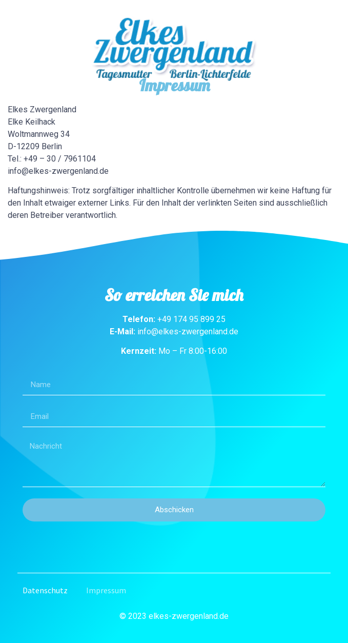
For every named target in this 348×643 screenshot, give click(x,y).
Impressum (106, 590)
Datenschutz (45, 590)
